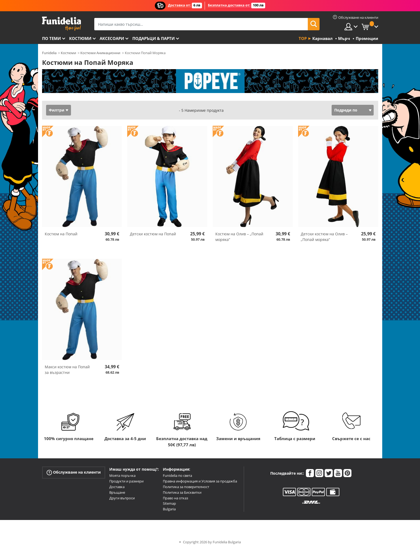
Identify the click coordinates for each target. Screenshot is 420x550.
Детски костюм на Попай (153, 233)
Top (303, 38)
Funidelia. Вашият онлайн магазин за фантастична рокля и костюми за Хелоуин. (61, 24)
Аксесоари (112, 38)
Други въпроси (122, 498)
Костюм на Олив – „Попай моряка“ (239, 236)
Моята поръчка (122, 475)
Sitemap (169, 503)
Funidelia (49, 52)
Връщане (117, 492)
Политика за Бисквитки (182, 492)
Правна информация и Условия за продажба (200, 481)
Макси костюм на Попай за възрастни (67, 369)
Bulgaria (169, 509)
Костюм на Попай (61, 233)
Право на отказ (175, 498)
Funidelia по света (177, 475)
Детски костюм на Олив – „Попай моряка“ (324, 236)
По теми (51, 38)
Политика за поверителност (186, 486)
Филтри (56, 110)
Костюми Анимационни (100, 52)
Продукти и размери (126, 481)
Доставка (117, 486)
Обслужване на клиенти (74, 472)
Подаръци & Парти (153, 38)
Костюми (80, 38)
